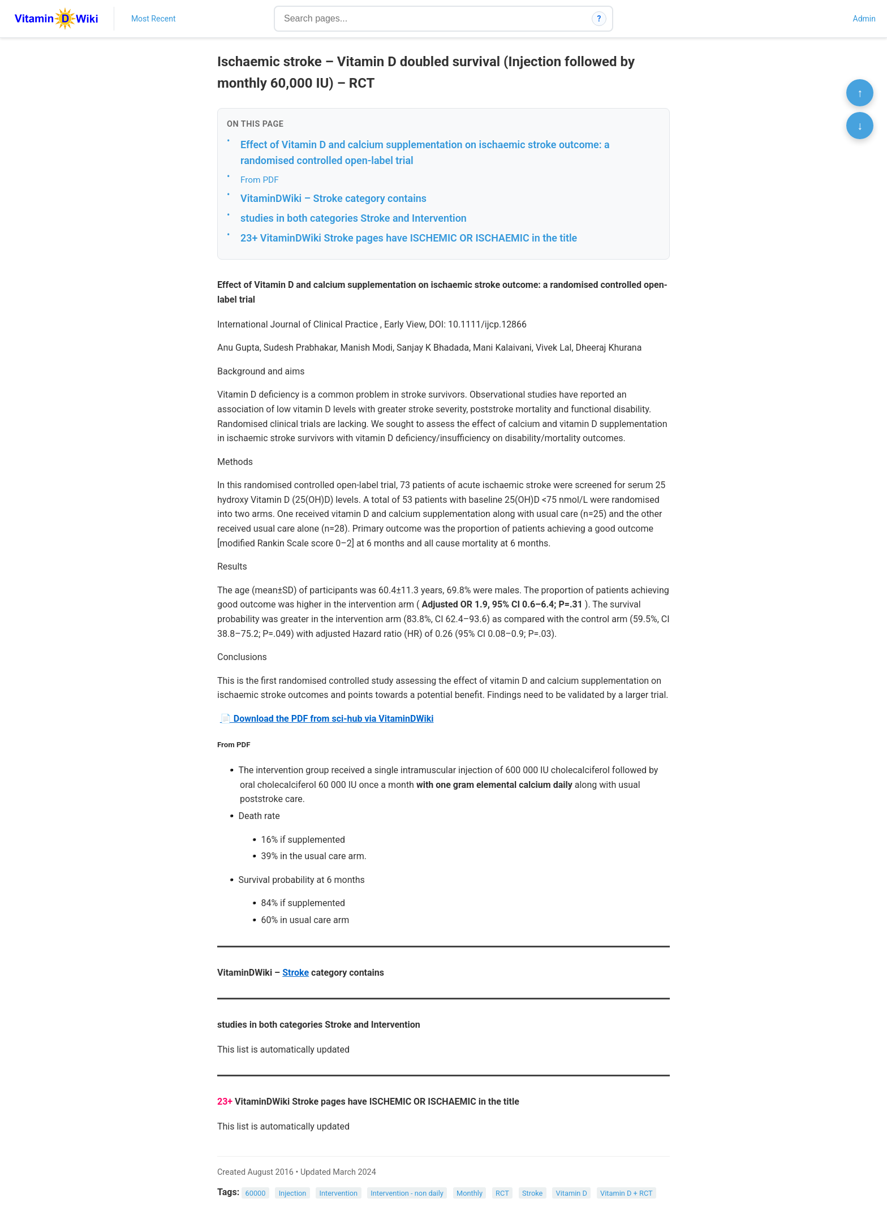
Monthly (470, 1192)
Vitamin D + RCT (626, 1192)
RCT (502, 1192)
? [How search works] (599, 18)
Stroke (295, 972)
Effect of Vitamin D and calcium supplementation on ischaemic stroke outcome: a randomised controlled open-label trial (425, 153)
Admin (864, 18)
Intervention (339, 1192)
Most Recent (153, 18)
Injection (293, 1192)
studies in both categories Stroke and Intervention (353, 218)
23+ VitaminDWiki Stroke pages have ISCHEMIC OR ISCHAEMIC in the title (408, 238)
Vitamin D (571, 1192)
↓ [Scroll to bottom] (860, 125)
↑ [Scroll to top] (860, 93)
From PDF (259, 180)
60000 (256, 1192)
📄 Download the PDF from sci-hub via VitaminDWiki (327, 718)
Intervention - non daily (407, 1192)
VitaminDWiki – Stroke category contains (333, 198)
